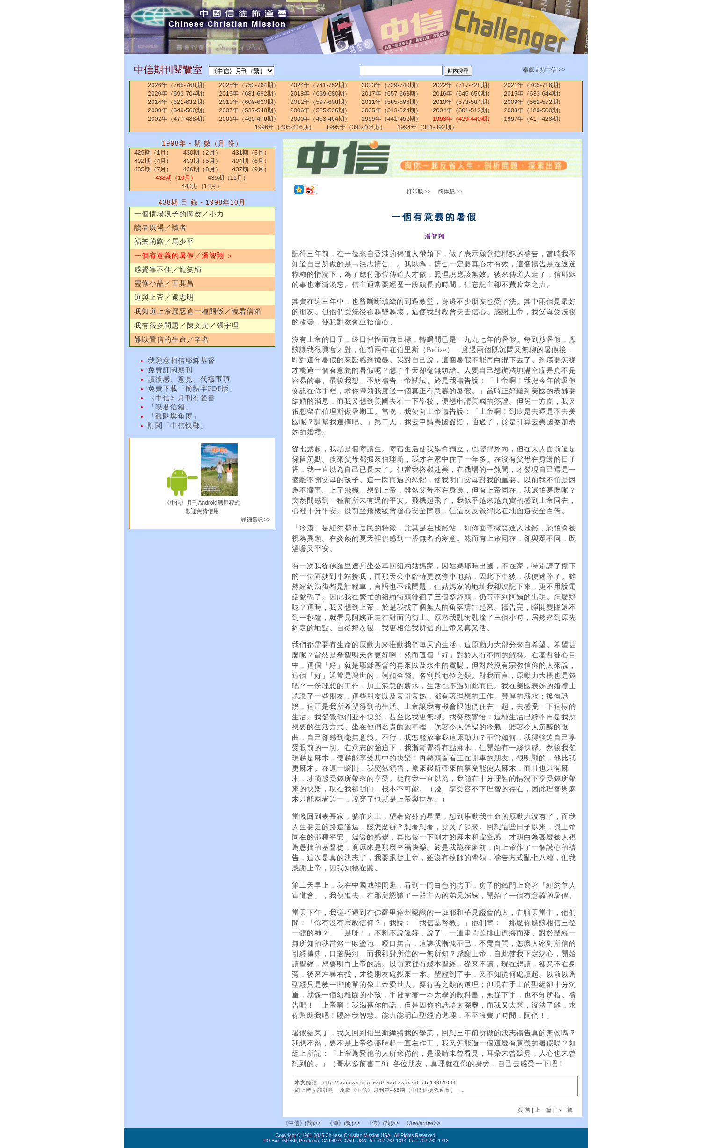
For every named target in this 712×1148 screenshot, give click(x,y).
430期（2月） (202, 152)
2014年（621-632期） (178, 101)
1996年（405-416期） (284, 127)
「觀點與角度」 (174, 416)
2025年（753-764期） (249, 84)
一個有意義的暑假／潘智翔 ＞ (184, 255)
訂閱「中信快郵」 (178, 425)
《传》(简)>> (382, 1123)
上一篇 (543, 1110)
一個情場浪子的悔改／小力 (179, 214)
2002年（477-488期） (178, 118)
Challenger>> (423, 1123)
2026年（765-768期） (178, 84)
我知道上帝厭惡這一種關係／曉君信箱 (198, 311)
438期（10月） (175, 177)
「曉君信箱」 (170, 407)
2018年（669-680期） (321, 93)
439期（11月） (228, 177)
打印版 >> (419, 191)
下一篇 (564, 1110)
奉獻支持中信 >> (544, 69)
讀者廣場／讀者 (160, 227)
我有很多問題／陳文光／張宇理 (186, 325)
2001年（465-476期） (249, 118)
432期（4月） (153, 160)
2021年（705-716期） (534, 84)
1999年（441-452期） (392, 118)
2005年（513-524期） (392, 110)
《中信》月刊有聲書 (181, 398)
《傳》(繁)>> (343, 1123)
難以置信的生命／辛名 (171, 339)
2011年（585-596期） (392, 101)
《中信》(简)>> (302, 1123)
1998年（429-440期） (463, 118)
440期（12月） (202, 186)
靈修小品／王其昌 (164, 283)
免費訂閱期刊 (170, 370)
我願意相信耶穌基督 (181, 360)
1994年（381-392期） (427, 127)
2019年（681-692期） (249, 93)
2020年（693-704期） (178, 93)
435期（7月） (153, 169)
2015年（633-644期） (534, 93)
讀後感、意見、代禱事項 (189, 379)
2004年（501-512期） (463, 110)
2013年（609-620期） (249, 101)
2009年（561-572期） (534, 101)
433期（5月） (202, 160)
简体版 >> (450, 191)
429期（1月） (153, 152)
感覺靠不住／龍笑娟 (168, 269)
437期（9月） (251, 169)
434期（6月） (251, 160)
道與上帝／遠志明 (164, 297)
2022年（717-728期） (463, 84)
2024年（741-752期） (321, 84)
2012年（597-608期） (321, 101)
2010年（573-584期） (463, 101)
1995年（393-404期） (356, 127)
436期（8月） (202, 169)
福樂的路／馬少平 (164, 241)
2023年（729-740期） (392, 84)
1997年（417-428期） (534, 118)
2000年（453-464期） (321, 118)
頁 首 (524, 1110)
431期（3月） (251, 152)
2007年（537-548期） (249, 110)
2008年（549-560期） (178, 110)
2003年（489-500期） (534, 110)
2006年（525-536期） (321, 110)
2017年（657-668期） (392, 93)
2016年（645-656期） (463, 93)
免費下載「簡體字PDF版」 (192, 388)
